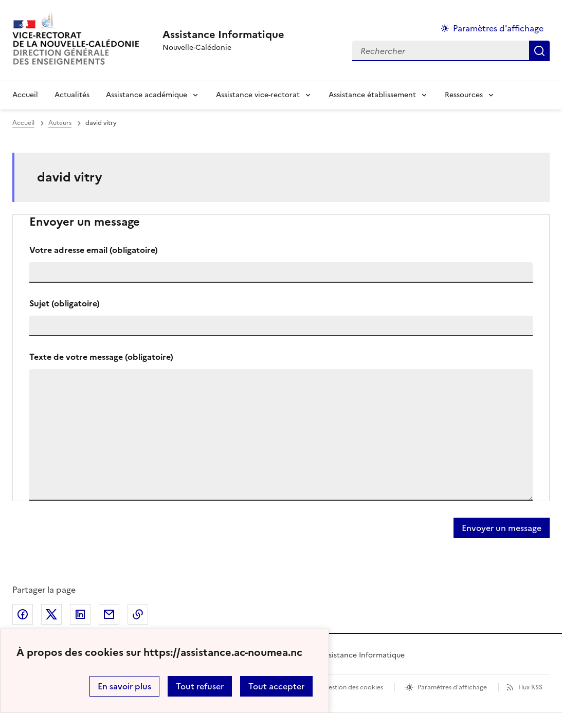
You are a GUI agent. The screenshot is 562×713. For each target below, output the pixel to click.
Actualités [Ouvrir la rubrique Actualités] (72, 94)
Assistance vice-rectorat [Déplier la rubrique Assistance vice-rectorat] (258, 94)
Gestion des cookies (353, 687)
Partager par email (109, 614)
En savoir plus (124, 686)
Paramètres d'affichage (452, 687)
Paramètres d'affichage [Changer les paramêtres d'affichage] (498, 28)
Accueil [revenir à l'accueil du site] (25, 94)
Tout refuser (200, 686)
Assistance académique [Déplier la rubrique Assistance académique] (146, 94)
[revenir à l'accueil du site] (223, 34)
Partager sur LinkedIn (80, 614)
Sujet (64, 303)
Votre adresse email (93, 250)
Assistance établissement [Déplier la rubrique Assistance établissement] (372, 94)
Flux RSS (530, 687)
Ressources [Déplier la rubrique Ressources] (464, 94)
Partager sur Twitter (51, 614)
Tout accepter (276, 686)
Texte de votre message (101, 357)
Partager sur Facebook (22, 614)
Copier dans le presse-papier (138, 614)
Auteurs (59, 122)
